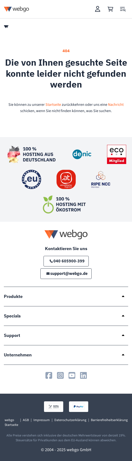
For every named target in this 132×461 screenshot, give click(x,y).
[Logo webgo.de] (16, 9)
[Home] (6, 26)
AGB (26, 420)
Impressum (41, 420)
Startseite (53, 104)
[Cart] (110, 9)
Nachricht (116, 104)
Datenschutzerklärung (70, 420)
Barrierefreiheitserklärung (109, 420)
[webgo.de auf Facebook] (49, 375)
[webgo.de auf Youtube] (72, 375)
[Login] (98, 9)
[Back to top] (121, 450)
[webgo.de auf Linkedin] (83, 375)
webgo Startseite (11, 422)
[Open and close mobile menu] (123, 9)
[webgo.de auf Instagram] (60, 375)
